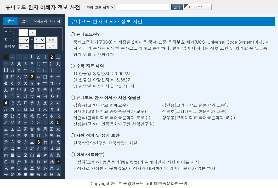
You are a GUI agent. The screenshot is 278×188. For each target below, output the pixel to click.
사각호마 (40, 21)
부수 (10, 21)
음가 (25, 21)
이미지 (55, 21)
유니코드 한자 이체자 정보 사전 (42, 7)
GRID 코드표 (198, 7)
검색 (177, 7)
